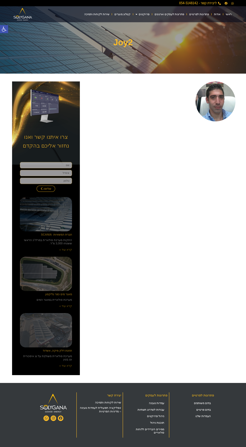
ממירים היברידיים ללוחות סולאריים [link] (150, 431)
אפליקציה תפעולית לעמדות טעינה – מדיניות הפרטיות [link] (100, 409)
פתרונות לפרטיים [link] (199, 14)
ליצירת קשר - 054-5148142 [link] (198, 3)
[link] (4, 29)
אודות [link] (217, 14)
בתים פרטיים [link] (203, 409)
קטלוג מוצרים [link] (122, 14)
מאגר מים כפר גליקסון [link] (58, 294)
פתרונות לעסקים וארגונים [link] (169, 14)
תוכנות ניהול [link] (157, 422)
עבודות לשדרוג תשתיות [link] (151, 409)
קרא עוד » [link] (65, 249)
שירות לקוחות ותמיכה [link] (96, 14)
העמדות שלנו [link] (203, 416)
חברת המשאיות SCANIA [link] (56, 234)
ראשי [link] (229, 14)
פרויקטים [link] (143, 14)
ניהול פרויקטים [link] (155, 416)
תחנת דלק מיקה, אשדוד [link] (57, 350)
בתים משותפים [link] (202, 403)
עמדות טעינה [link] (156, 403)
